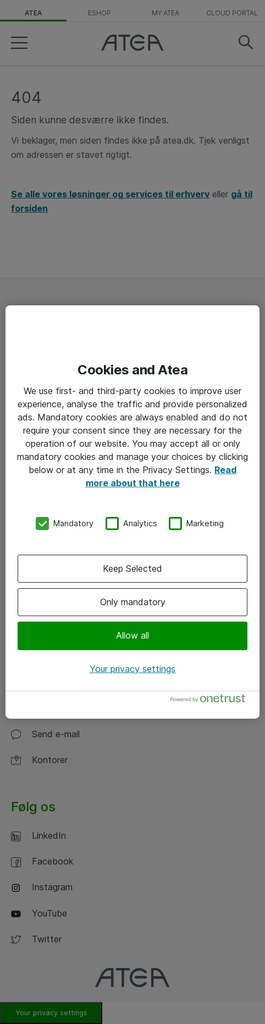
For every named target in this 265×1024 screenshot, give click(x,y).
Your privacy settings (132, 668)
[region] (132, 512)
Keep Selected (132, 568)
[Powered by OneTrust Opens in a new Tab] (212, 701)
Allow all (132, 635)
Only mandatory (132, 601)
